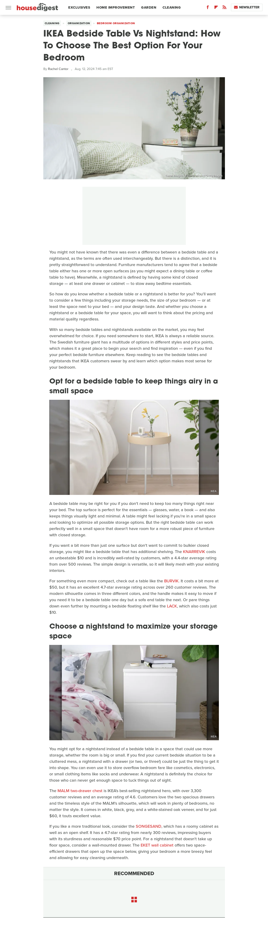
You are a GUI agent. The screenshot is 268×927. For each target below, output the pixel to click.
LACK (172, 606)
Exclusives (79, 7)
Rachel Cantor (58, 69)
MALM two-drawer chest (80, 791)
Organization (79, 23)
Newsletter (246, 7)
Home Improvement (115, 7)
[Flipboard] (216, 8)
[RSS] (224, 8)
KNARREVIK (194, 552)
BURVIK (171, 581)
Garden (148, 7)
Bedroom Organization (116, 23)
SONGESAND (148, 826)
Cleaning (172, 7)
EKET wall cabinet (157, 845)
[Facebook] (208, 8)
